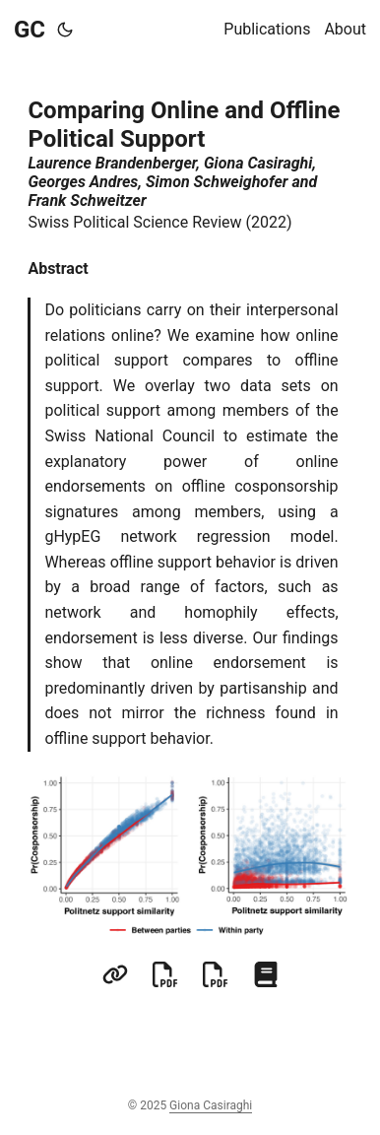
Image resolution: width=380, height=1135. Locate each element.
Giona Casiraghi (210, 1105)
